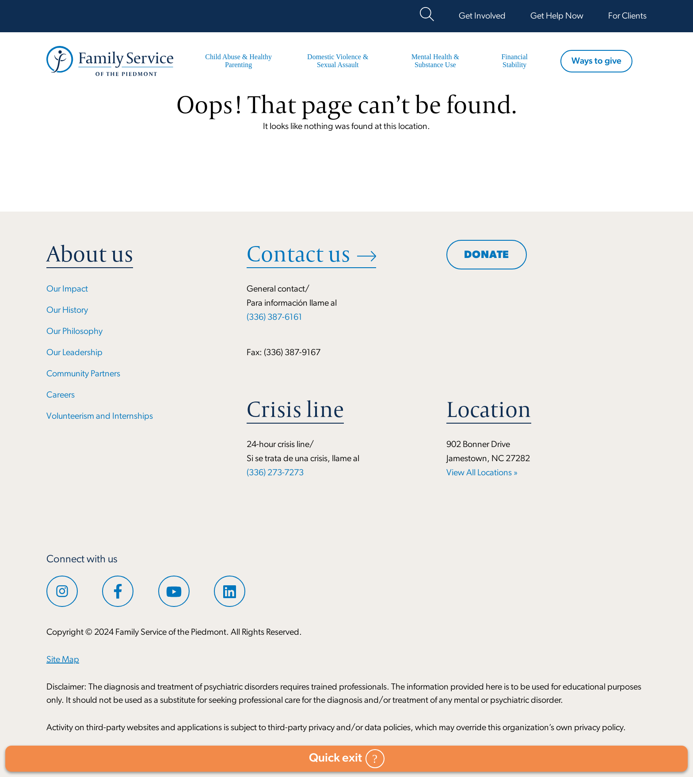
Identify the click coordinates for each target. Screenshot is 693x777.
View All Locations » (482, 473)
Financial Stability (514, 60)
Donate (486, 255)
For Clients (627, 16)
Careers (60, 395)
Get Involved (482, 16)
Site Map (62, 660)
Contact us (298, 254)
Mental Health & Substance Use (435, 60)
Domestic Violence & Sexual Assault (337, 60)
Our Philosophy (74, 331)
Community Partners (83, 374)
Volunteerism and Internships (99, 416)
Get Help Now (556, 16)
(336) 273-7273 (275, 473)
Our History (67, 310)
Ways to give (596, 61)
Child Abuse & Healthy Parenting (238, 60)
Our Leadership (74, 353)
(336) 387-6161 (274, 317)
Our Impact (67, 289)
